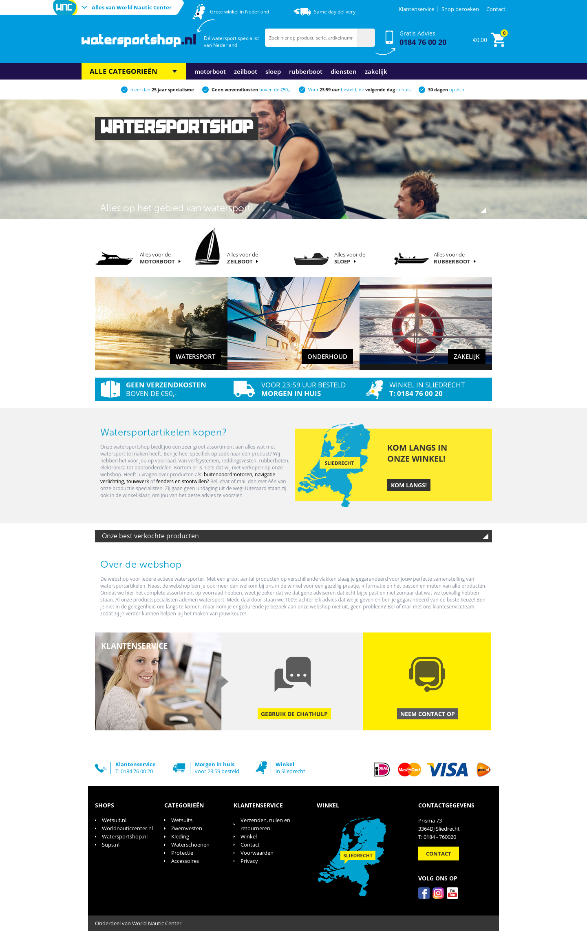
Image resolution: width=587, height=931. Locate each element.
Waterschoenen (190, 844)
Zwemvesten (186, 828)
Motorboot (210, 71)
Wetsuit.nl (114, 820)
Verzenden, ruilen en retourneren (265, 824)
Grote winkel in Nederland (239, 11)
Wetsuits (181, 820)
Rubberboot (305, 71)
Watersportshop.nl (125, 836)
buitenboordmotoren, (229, 474)
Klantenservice (416, 9)
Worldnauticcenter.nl (127, 828)
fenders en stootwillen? (182, 481)
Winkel (249, 836)
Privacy (249, 861)
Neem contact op (427, 714)
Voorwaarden (257, 852)
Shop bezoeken (460, 9)
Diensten (344, 71)
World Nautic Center (156, 923)
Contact (495, 9)
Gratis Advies (422, 38)
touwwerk (138, 481)
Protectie (182, 852)
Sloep (273, 71)
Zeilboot (245, 71)
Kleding (180, 836)
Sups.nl (110, 844)
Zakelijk (376, 71)
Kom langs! (409, 485)
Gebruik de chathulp (294, 714)
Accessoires (185, 861)
